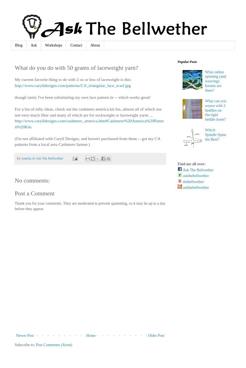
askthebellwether (193, 176)
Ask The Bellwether (195, 170)
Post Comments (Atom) (54, 345)
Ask (34, 45)
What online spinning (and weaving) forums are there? (215, 81)
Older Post (156, 336)
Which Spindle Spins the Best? (215, 134)
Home (91, 336)
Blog (18, 45)
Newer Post (25, 336)
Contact (76, 45)
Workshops (53, 45)
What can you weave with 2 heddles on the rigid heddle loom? (215, 110)
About (95, 45)
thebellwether (191, 182)
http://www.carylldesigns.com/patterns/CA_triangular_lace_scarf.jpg (73, 85)
